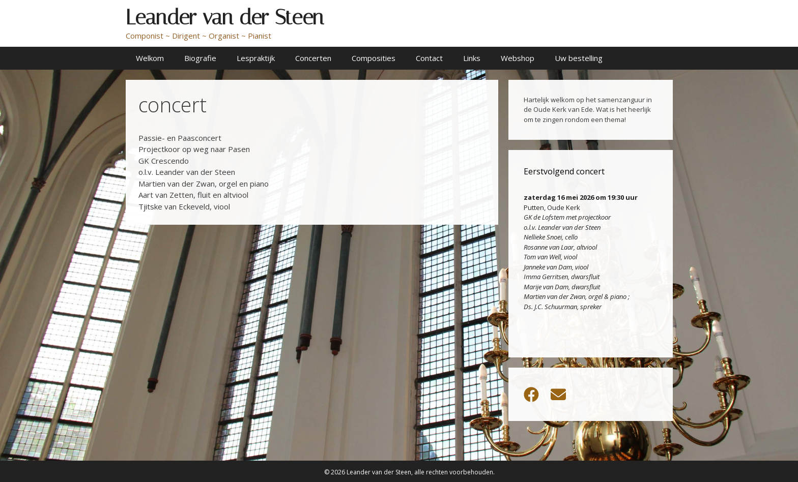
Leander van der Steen (225, 17)
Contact (429, 58)
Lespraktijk (256, 58)
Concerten (313, 58)
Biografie (200, 58)
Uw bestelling (579, 58)
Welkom (150, 58)
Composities (373, 58)
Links (471, 58)
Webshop (517, 58)
